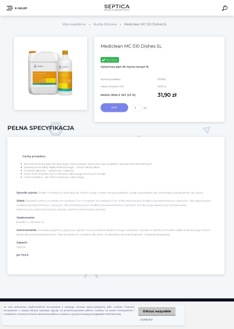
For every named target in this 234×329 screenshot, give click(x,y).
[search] (225, 9)
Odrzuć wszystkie (157, 311)
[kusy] (137, 108)
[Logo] (117, 8)
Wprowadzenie (74, 24)
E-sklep (17, 8)
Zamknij (146, 319)
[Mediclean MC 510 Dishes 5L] (50, 38)
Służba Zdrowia (105, 24)
